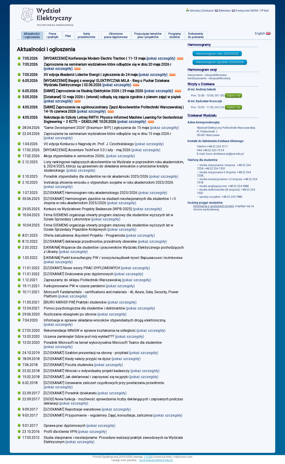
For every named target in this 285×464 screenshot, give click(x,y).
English (260, 33)
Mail (266, 10)
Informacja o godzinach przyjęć (213, 206)
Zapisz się (233, 95)
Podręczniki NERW (247, 10)
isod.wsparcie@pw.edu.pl (156, 460)
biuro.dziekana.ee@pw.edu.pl (225, 153)
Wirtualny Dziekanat (202, 10)
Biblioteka (224, 10)
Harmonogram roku (217, 53)
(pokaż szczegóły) (161, 58)
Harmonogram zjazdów (220, 62)
